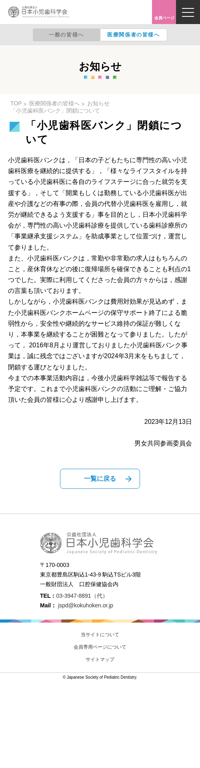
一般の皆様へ (66, 35)
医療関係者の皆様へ (133, 35)
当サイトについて (100, 634)
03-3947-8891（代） (82, 596)
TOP (16, 103)
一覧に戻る (100, 478)
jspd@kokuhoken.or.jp (85, 605)
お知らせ (98, 103)
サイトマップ (100, 659)
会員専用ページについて (100, 647)
